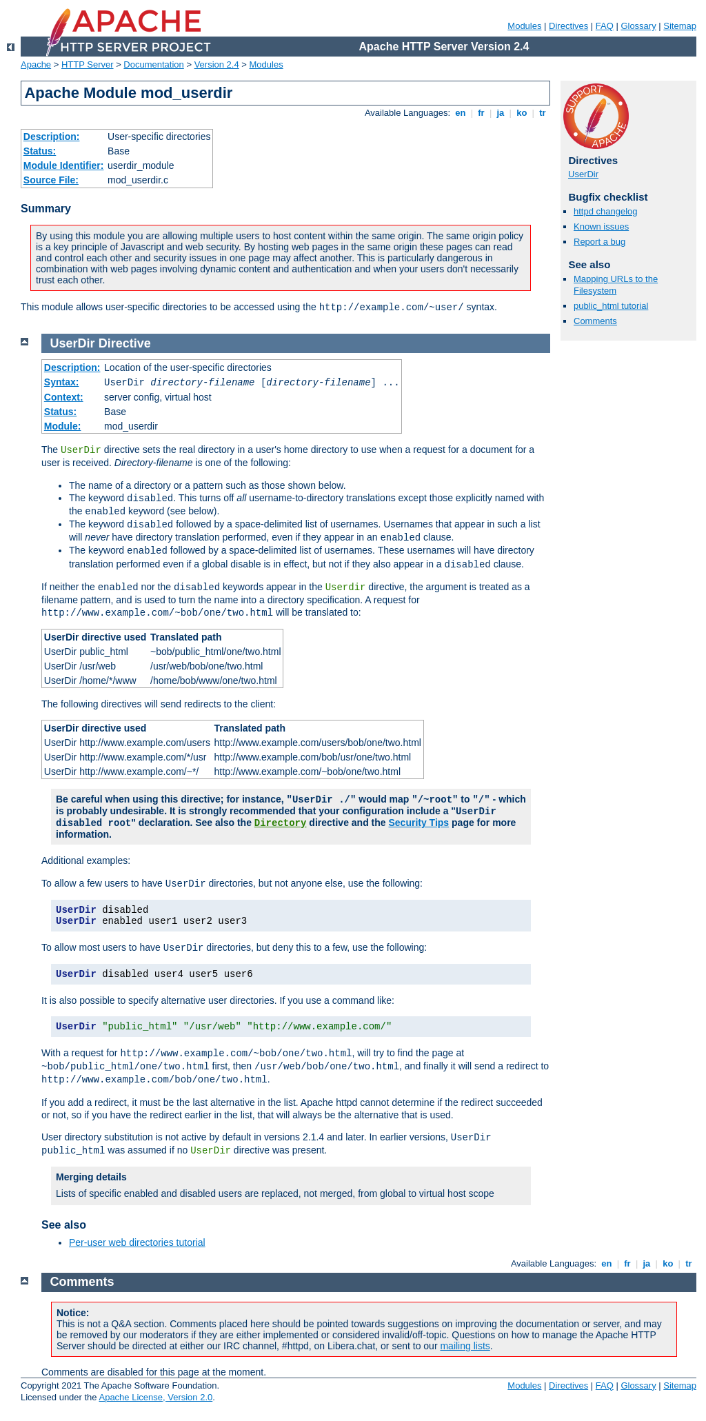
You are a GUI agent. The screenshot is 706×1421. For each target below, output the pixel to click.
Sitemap (679, 26)
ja (500, 113)
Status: (39, 151)
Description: (51, 136)
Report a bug (599, 241)
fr (481, 113)
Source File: (51, 179)
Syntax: (61, 381)
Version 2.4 (216, 64)
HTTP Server (87, 64)
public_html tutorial (611, 306)
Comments (595, 321)
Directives (568, 26)
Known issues (601, 226)
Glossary (638, 26)
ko (522, 113)
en (460, 113)
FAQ (605, 26)
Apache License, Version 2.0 (155, 1397)
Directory (280, 823)
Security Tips (418, 822)
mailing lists (465, 1345)
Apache (36, 64)
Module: (62, 426)
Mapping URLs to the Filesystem (616, 285)
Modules (524, 26)
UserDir (583, 174)
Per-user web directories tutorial (137, 1242)
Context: (63, 397)
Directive (125, 343)
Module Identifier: (63, 165)
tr (543, 113)
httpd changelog (606, 211)
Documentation (153, 64)
